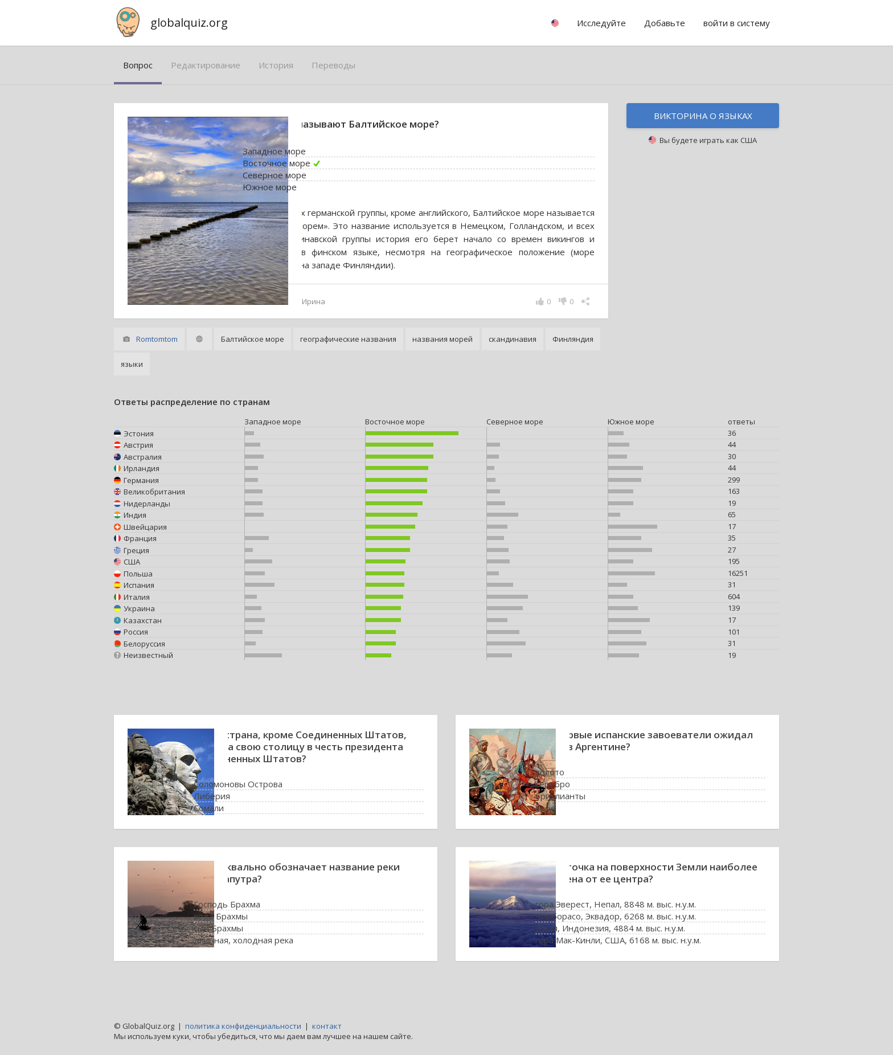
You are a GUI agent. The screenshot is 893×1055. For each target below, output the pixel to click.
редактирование (205, 65)
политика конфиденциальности (243, 1026)
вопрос (138, 65)
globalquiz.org (189, 22)
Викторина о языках (703, 115)
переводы (333, 65)
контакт (327, 1026)
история (276, 65)
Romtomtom (157, 352)
